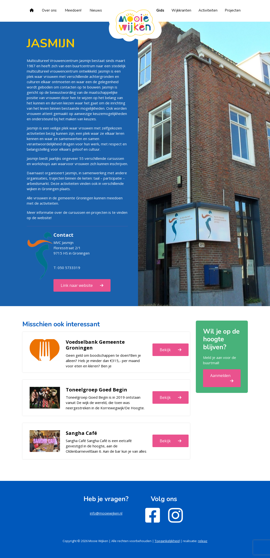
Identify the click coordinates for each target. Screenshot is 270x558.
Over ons (49, 10)
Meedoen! (73, 10)
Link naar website (77, 285)
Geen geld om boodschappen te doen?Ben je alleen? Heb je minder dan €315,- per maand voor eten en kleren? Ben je (103, 360)
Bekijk (165, 349)
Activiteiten (207, 10)
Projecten (233, 10)
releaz (202, 541)
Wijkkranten (181, 10)
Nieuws (96, 10)
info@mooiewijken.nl (106, 513)
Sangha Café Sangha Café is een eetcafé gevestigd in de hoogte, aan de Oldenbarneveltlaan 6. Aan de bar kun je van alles (106, 446)
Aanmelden (220, 375)
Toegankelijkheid (167, 541)
